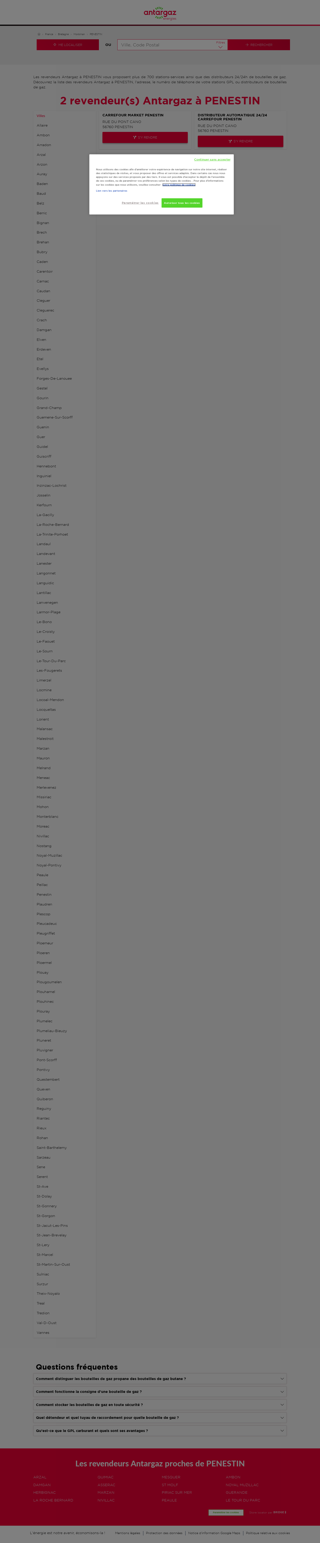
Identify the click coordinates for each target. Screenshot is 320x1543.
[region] (161, 184)
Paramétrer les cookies (140, 203)
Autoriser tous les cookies (182, 202)
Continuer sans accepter (212, 159)
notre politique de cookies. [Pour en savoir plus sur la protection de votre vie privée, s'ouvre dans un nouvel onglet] (179, 184)
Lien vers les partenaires (111, 190)
